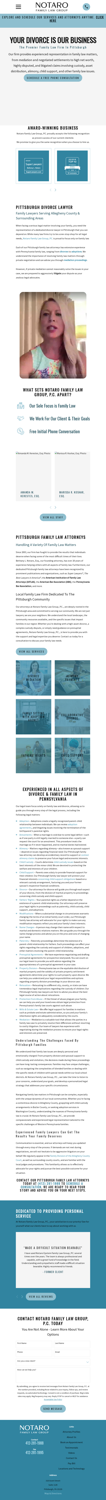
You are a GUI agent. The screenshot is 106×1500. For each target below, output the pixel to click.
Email (57, 1352)
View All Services (31, 651)
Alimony (23, 848)
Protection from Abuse (30, 998)
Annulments (25, 834)
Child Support (26, 872)
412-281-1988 (34, 1443)
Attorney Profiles (71, 1431)
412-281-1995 (34, 1452)
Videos (71, 1452)
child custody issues (63, 862)
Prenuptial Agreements (31, 954)
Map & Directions (53, 1493)
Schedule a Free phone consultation (53, 78)
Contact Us (71, 1458)
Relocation (24, 985)
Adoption (24, 821)
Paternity (24, 940)
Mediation (24, 1019)
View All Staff (53, 517)
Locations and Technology (71, 1468)
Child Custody (26, 862)
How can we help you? (26, 1370)
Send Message (53, 1409)
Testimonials (71, 1447)
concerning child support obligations (56, 879)
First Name (21, 1343)
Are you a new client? (26, 1361)
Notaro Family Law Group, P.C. (38, 238)
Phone (20, 1352)
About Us (71, 1437)
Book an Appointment (71, 1442)
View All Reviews (41, 1296)
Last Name (59, 1343)
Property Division (28, 968)
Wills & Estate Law (28, 1009)
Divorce (23, 889)
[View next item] (55, 190)
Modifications (26, 913)
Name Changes (26, 927)
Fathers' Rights (27, 899)
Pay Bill (71, 1463)
